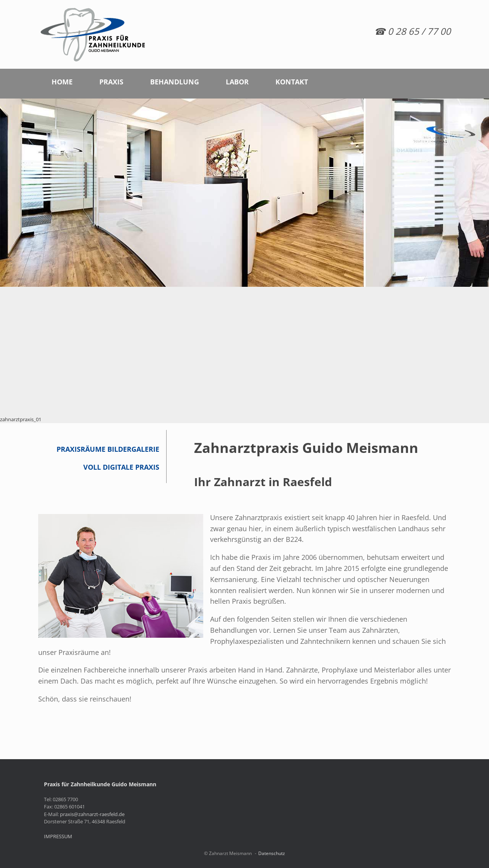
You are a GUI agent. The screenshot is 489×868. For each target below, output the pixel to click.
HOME (62, 81)
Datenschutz (271, 853)
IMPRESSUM (58, 836)
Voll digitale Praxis (121, 467)
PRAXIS (111, 81)
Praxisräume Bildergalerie (108, 449)
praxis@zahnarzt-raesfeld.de (92, 814)
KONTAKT (291, 81)
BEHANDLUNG (174, 81)
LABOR (237, 81)
